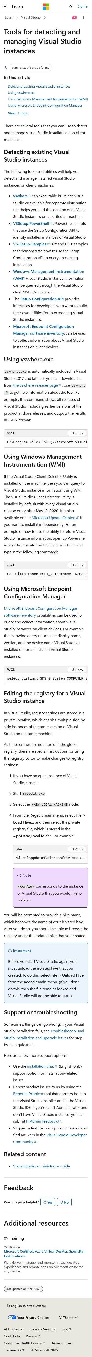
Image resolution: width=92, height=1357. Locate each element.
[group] (46, 442)
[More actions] (83, 18)
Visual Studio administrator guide (41, 1165)
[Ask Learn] (74, 18)
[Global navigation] (5, 6)
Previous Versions (42, 1329)
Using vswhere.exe (21, 92)
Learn (9, 17)
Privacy (31, 1336)
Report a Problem (28, 1093)
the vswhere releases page (35, 385)
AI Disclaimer (14, 1329)
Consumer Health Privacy (23, 1343)
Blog (65, 1329)
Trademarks (12, 1350)
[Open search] (71, 6)
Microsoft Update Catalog (53, 517)
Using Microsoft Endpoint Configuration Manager (45, 105)
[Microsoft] (46, 6)
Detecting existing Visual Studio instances (39, 86)
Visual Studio (31, 17)
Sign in (83, 6)
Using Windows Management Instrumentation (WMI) (48, 99)
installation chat (40, 1066)
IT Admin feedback (42, 1121)
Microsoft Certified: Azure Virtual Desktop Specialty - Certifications (45, 1253)
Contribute (12, 1336)
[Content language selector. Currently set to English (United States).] (26, 1306)
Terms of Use (61, 1343)
